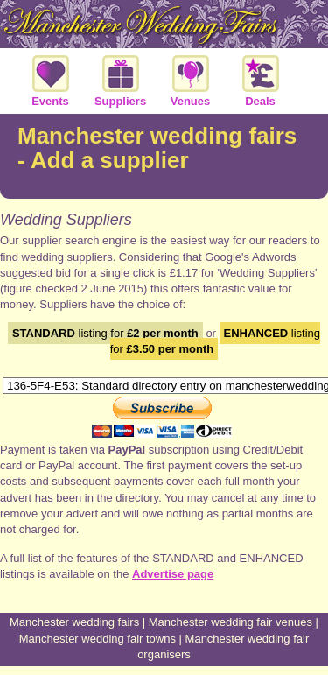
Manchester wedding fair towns (97, 638)
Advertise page (172, 573)
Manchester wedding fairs (74, 622)
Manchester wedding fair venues (230, 622)
